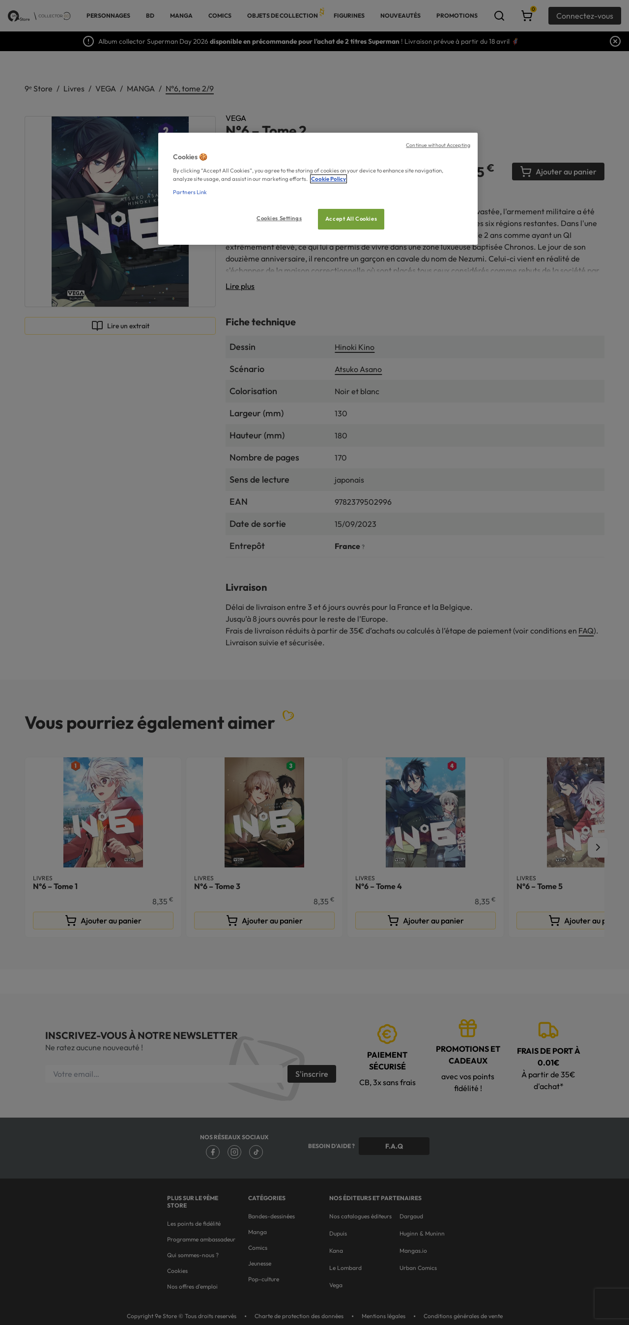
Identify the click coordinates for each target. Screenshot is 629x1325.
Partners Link (190, 192)
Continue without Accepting (438, 145)
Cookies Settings (279, 218)
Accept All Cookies (351, 218)
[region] (318, 189)
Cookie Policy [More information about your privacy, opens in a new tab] (328, 178)
